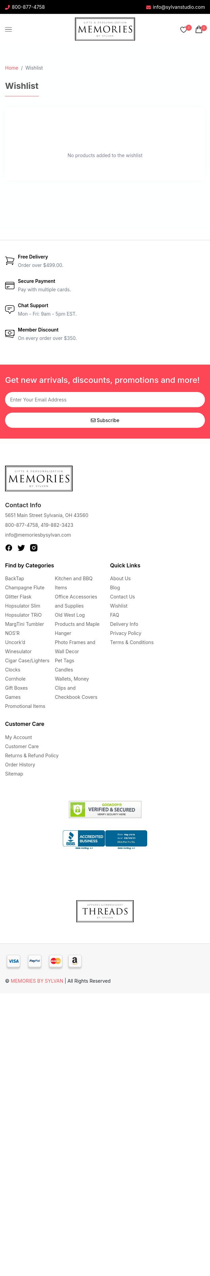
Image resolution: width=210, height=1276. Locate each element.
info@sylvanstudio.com (175, 7)
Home (11, 68)
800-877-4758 (25, 7)
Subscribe (105, 420)
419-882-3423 (57, 525)
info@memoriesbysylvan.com (38, 535)
